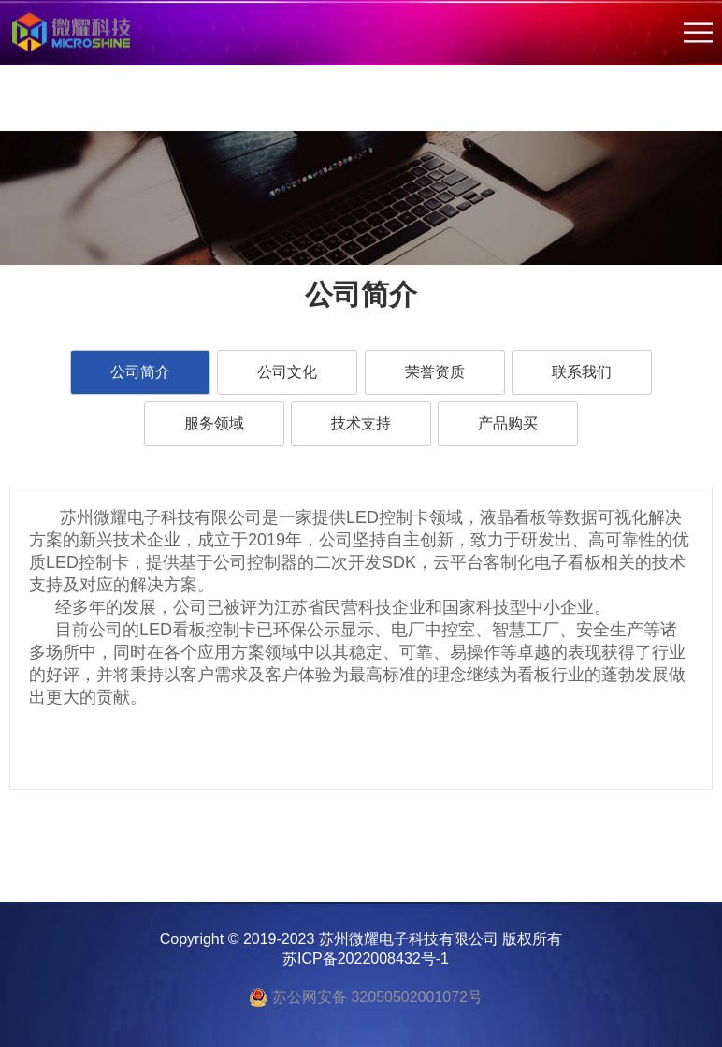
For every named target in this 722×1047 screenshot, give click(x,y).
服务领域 (214, 423)
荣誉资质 (435, 372)
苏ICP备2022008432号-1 (365, 959)
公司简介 (140, 372)
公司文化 (287, 372)
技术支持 (361, 423)
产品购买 (508, 423)
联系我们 (582, 372)
